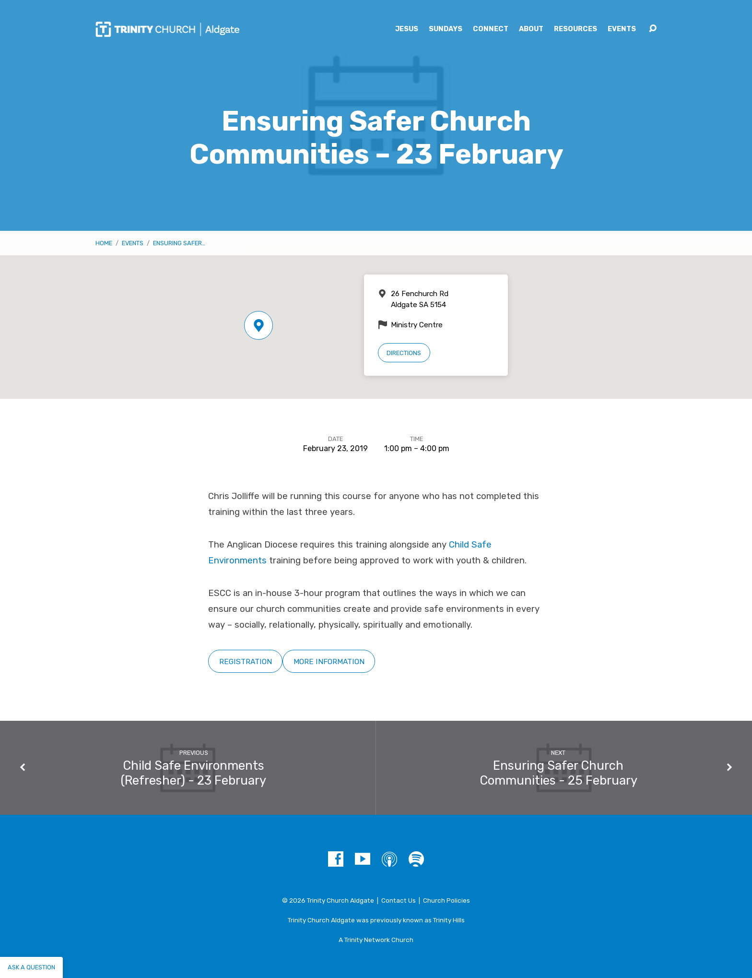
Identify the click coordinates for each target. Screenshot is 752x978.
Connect (490, 29)
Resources (575, 29)
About (531, 29)
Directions (404, 353)
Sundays (445, 29)
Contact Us (398, 900)
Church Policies (446, 900)
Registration (245, 661)
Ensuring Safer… (179, 243)
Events (622, 29)
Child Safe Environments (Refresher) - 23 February (193, 772)
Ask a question (31, 967)
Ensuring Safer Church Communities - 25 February (558, 772)
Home (103, 243)
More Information (329, 661)
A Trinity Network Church (376, 939)
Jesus (406, 29)
